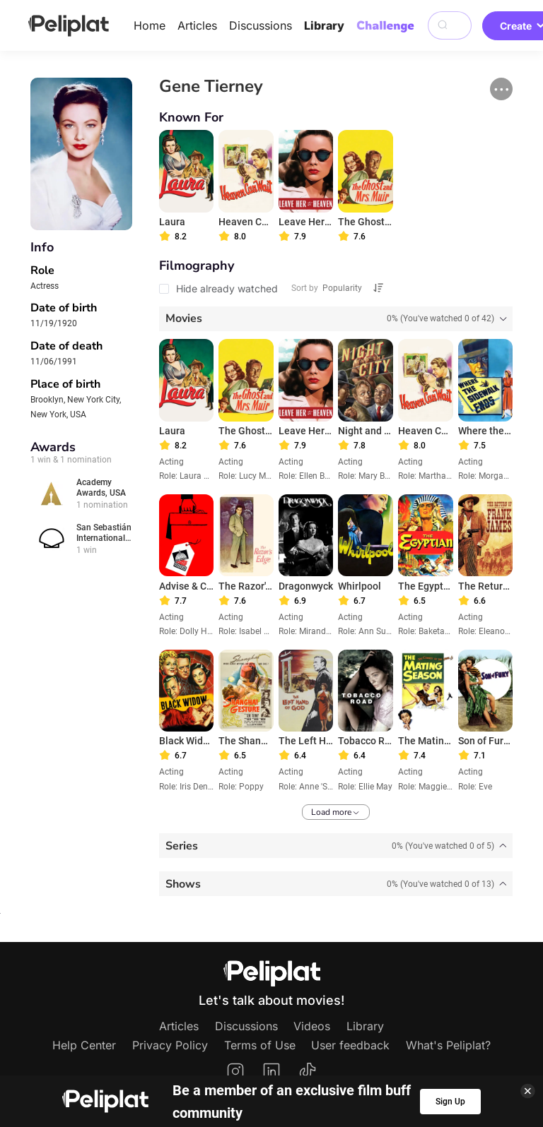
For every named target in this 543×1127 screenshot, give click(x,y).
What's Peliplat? (448, 1045)
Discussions (260, 25)
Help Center (84, 1045)
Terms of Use (260, 1045)
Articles (197, 25)
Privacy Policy (170, 1045)
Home (149, 25)
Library (324, 25)
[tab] (336, 318)
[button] (501, 89)
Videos (311, 1026)
